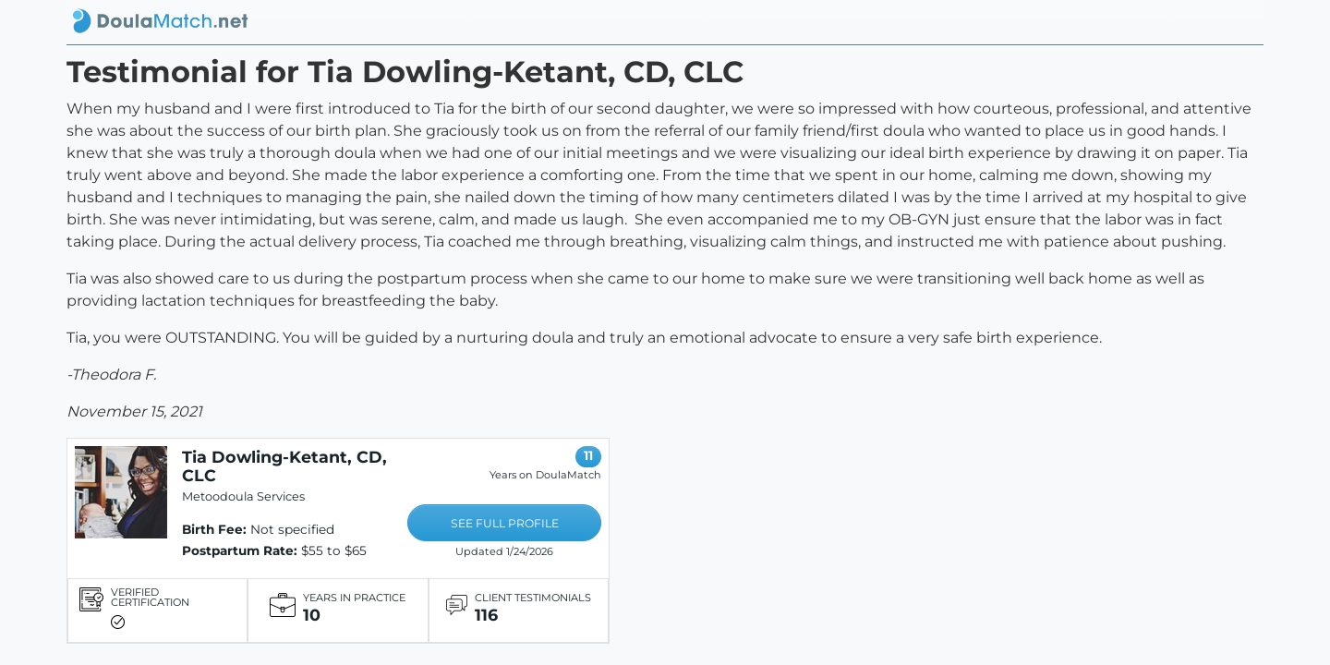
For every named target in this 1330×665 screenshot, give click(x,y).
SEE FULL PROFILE (505, 523)
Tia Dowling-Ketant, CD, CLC (284, 466)
